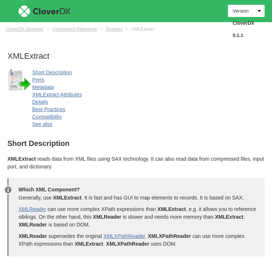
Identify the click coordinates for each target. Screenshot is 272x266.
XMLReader (32, 209)
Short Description (52, 72)
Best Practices (48, 109)
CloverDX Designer (25, 29)
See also (42, 124)
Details (40, 102)
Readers (114, 29)
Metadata (43, 87)
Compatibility (47, 117)
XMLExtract (142, 29)
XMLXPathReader (124, 236)
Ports (38, 80)
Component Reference (74, 29)
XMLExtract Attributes (57, 95)
